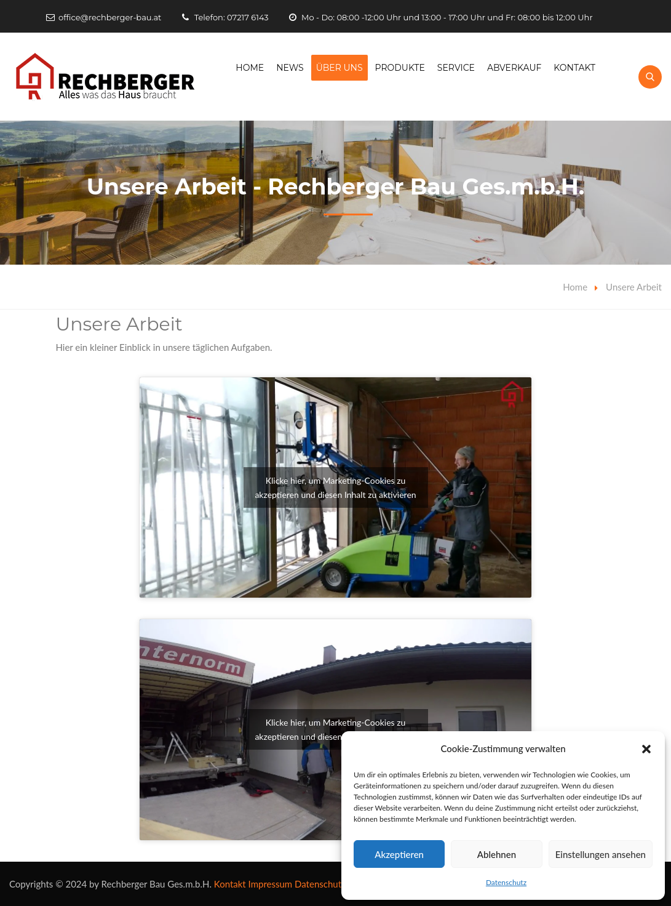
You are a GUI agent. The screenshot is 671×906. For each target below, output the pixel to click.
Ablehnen (496, 854)
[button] (646, 749)
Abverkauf (514, 67)
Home (250, 67)
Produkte (400, 67)
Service (456, 67)
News (290, 67)
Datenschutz (506, 882)
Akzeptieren (399, 854)
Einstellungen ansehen (600, 854)
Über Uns (339, 67)
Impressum (270, 883)
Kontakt (574, 67)
